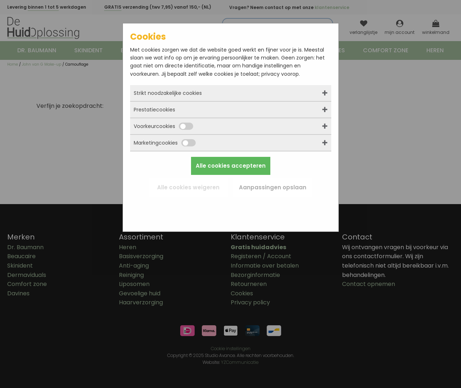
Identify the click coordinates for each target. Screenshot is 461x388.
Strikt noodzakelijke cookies (168, 93)
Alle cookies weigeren (188, 187)
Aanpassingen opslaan (272, 187)
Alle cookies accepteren (231, 165)
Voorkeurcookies (163, 126)
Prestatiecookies (154, 109)
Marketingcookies (165, 142)
